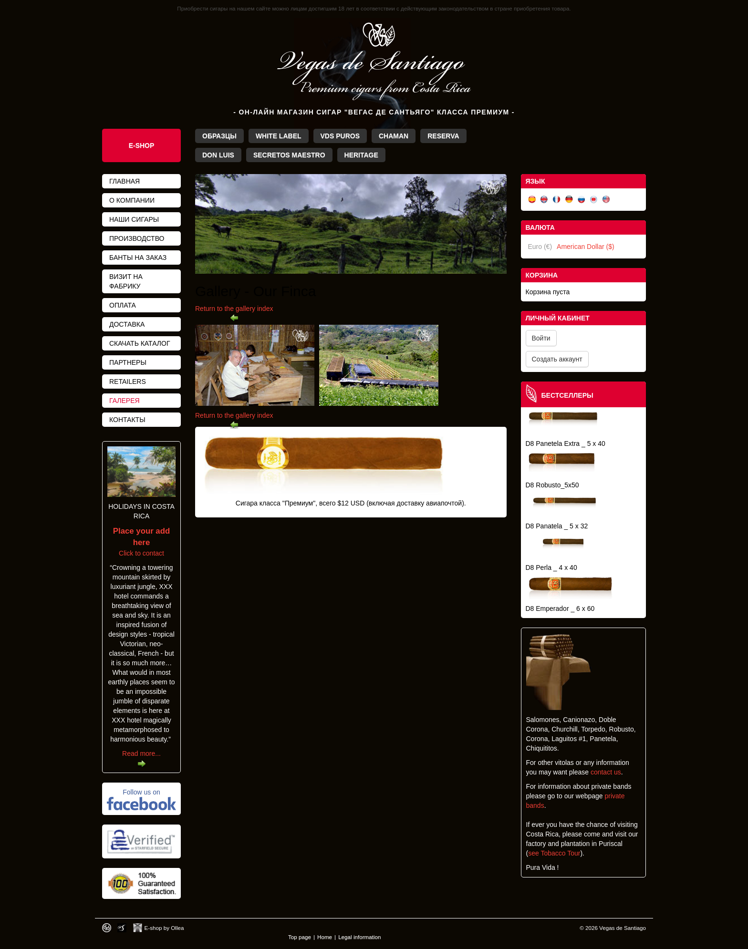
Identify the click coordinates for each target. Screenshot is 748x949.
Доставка (127, 324)
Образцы (219, 136)
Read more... (141, 753)
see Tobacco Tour (554, 853)
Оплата (122, 305)
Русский (581, 199)
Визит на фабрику (126, 281)
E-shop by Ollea (164, 928)
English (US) (606, 199)
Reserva (443, 136)
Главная (124, 181)
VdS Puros (340, 136)
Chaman (393, 136)
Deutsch (569, 199)
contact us (606, 772)
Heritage (361, 155)
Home (324, 937)
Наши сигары (134, 219)
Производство (136, 238)
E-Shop (142, 145)
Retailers (127, 381)
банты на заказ (137, 257)
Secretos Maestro (289, 155)
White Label (278, 136)
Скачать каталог (139, 343)
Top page (299, 937)
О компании (132, 200)
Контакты (127, 419)
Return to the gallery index (234, 308)
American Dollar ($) (585, 246)
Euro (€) (540, 246)
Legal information (359, 937)
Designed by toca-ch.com (106, 927)
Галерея (124, 400)
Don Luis (218, 155)
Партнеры (127, 362)
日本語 (594, 199)
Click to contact (141, 542)
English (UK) (544, 199)
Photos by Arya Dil (121, 927)
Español (532, 199)
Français (557, 199)
